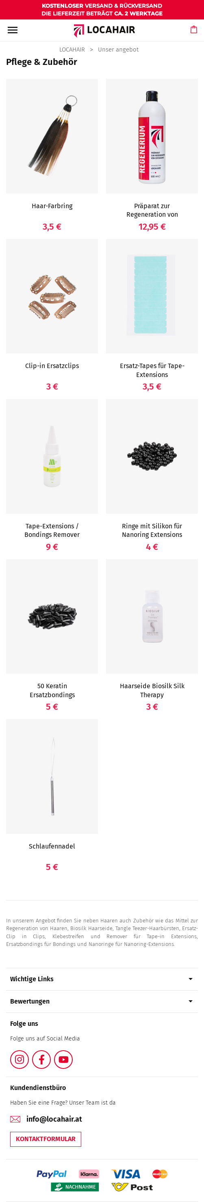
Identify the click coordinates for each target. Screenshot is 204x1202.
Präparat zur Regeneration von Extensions (152, 214)
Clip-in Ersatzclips (52, 366)
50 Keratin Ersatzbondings (52, 690)
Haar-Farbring (52, 206)
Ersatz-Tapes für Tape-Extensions (152, 370)
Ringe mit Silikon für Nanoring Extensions (152, 530)
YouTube (72, 1055)
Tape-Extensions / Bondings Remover (52, 530)
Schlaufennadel (52, 846)
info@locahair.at (54, 1119)
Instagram (28, 1055)
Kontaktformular (46, 1139)
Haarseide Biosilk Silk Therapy (152, 690)
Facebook (50, 1055)
